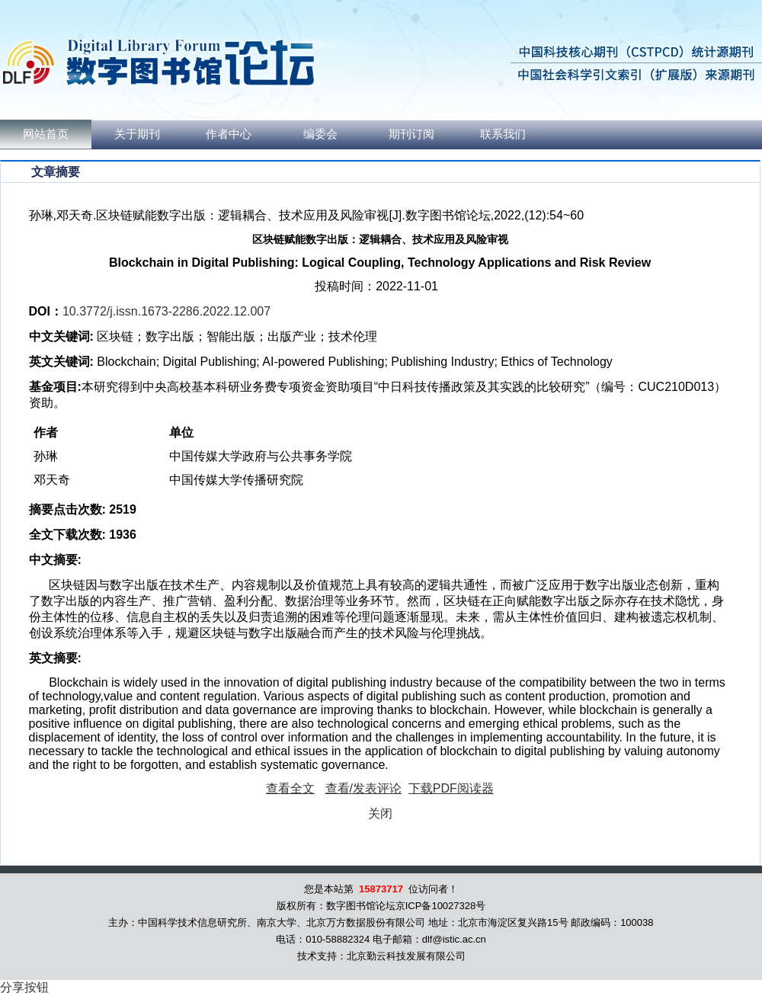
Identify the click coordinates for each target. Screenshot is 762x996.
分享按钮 (24, 987)
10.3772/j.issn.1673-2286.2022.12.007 (166, 311)
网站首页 (46, 134)
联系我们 (503, 134)
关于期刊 (137, 134)
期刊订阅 (411, 134)
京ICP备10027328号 (440, 905)
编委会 (320, 134)
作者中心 (228, 134)
